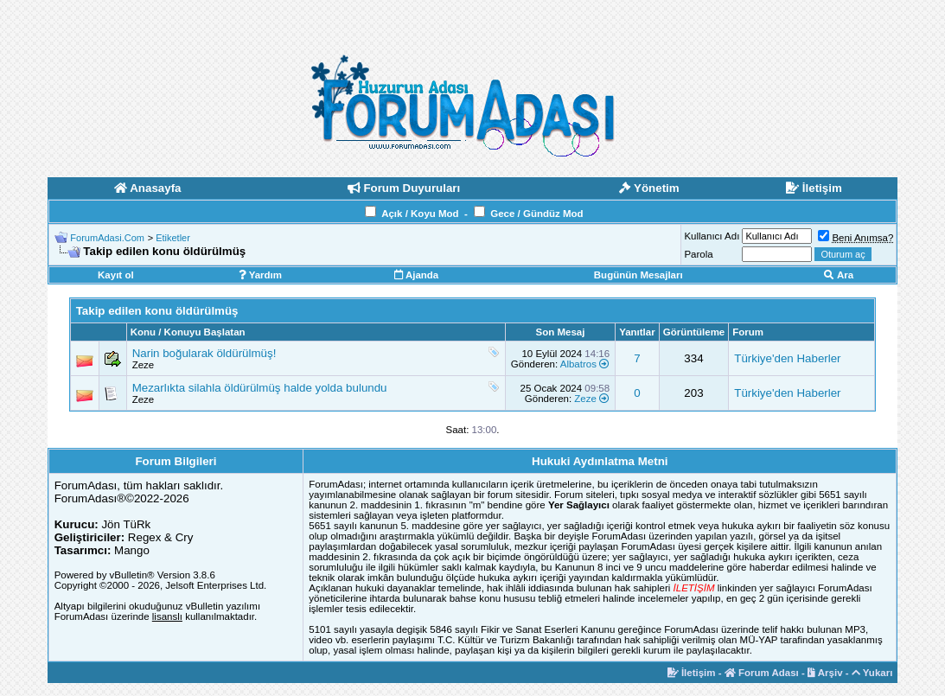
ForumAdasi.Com (107, 238)
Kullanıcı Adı (711, 236)
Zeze (143, 365)
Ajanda (416, 275)
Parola (698, 254)
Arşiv (825, 672)
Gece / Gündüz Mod (536, 213)
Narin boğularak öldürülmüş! (204, 353)
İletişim (691, 672)
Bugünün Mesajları (638, 275)
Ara (838, 275)
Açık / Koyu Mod (419, 213)
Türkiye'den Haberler (787, 358)
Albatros (578, 364)
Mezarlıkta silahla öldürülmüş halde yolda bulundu (259, 387)
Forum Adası (762, 672)
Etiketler (173, 238)
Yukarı (872, 672)
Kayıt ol (116, 275)
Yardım (260, 275)
